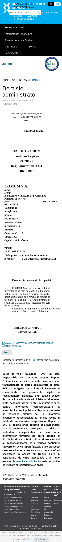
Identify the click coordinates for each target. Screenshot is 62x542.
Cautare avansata (51, 12)
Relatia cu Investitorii (24, 19)
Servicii (33, 46)
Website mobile (11, 526)
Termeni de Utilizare (30, 526)
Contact (17, 21)
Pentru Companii (14, 27)
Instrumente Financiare (18, 33)
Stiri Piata (6, 63)
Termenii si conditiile (25, 461)
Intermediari (12, 46)
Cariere (34, 518)
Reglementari (12, 52)
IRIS (33, 359)
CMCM (36, 80)
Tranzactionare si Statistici (20, 40)
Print (7, 352)
